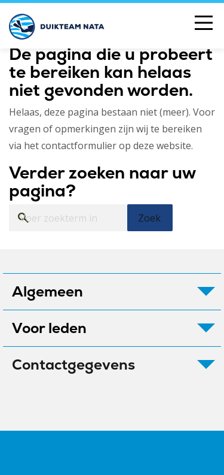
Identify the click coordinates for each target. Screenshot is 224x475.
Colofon (48, 452)
